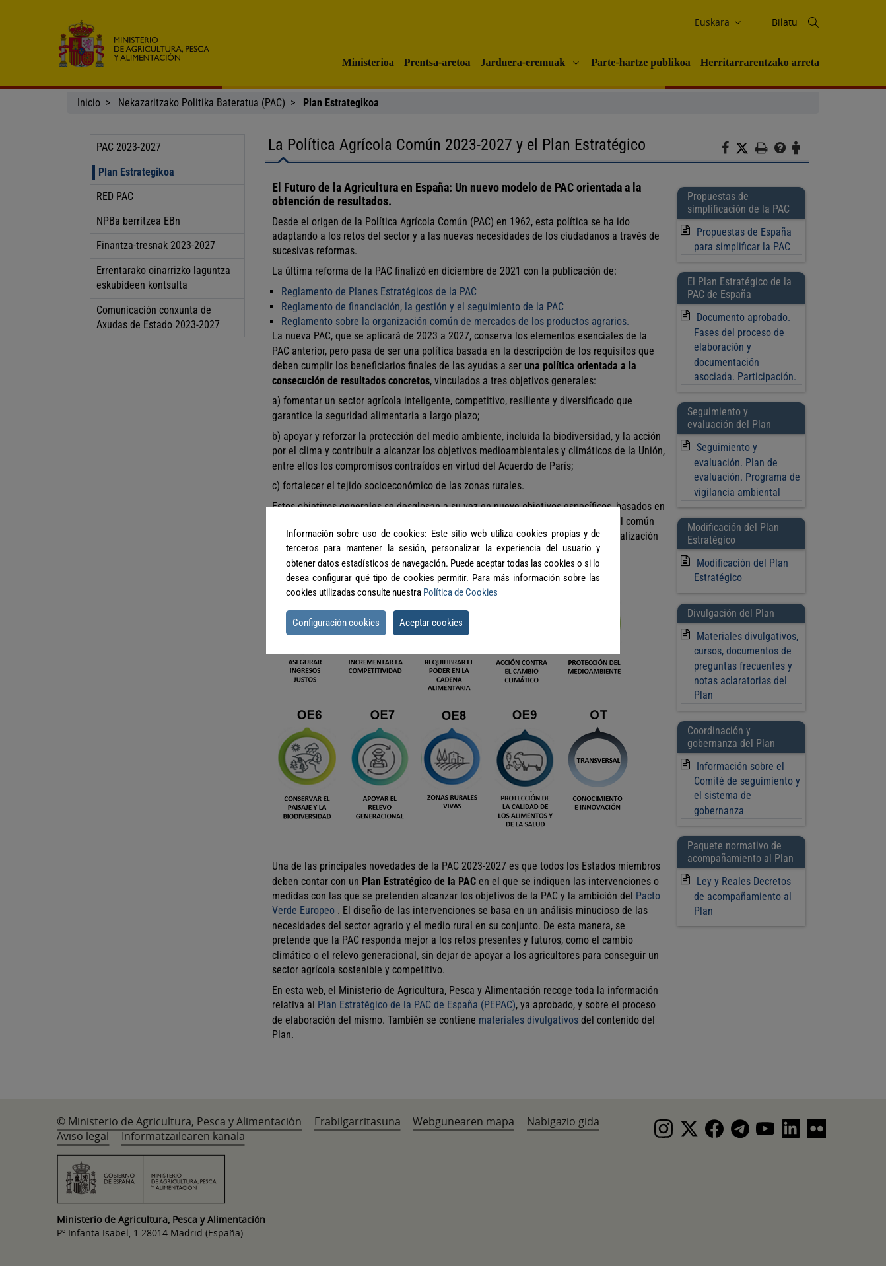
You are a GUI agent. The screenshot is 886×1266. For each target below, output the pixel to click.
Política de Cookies (460, 592)
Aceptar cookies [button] (431, 623)
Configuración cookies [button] (336, 623)
